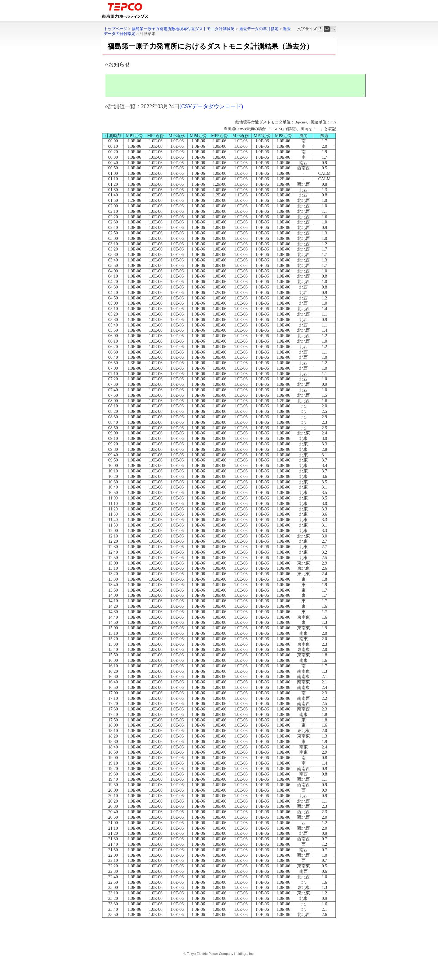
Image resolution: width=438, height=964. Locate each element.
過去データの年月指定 (259, 28)
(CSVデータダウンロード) (211, 111)
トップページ (115, 28)
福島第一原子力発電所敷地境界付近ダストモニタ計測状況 (183, 28)
